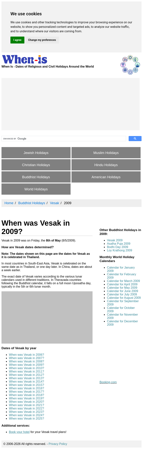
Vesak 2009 (115, 240)
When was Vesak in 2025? (26, 418)
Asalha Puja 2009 (118, 243)
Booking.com (108, 382)
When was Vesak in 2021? (26, 405)
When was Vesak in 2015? (26, 385)
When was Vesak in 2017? (26, 391)
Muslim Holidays (106, 153)
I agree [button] (17, 39)
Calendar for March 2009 (123, 281)
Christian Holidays (36, 165)
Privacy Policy (58, 443)
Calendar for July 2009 (122, 294)
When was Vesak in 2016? (26, 388)
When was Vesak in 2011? (26, 371)
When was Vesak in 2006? (26, 354)
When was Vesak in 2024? (26, 415)
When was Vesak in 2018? (26, 395)
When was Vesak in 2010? (26, 368)
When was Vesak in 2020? (26, 401)
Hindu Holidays (106, 165)
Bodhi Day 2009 (117, 247)
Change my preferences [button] (42, 39)
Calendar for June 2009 (122, 291)
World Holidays (36, 189)
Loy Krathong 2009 (119, 250)
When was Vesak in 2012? (26, 374)
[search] (63, 138)
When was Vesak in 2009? (26, 364)
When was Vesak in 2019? (26, 398)
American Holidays (106, 177)
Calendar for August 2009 (124, 297)
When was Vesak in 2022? (26, 408)
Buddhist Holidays (36, 177)
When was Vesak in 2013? (26, 378)
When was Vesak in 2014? (26, 381)
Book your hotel (19, 432)
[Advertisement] (70, 104)
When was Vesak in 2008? (26, 361)
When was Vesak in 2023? (26, 411)
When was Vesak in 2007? (26, 358)
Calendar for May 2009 (122, 287)
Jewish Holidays (36, 153)
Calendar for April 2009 (122, 284)
